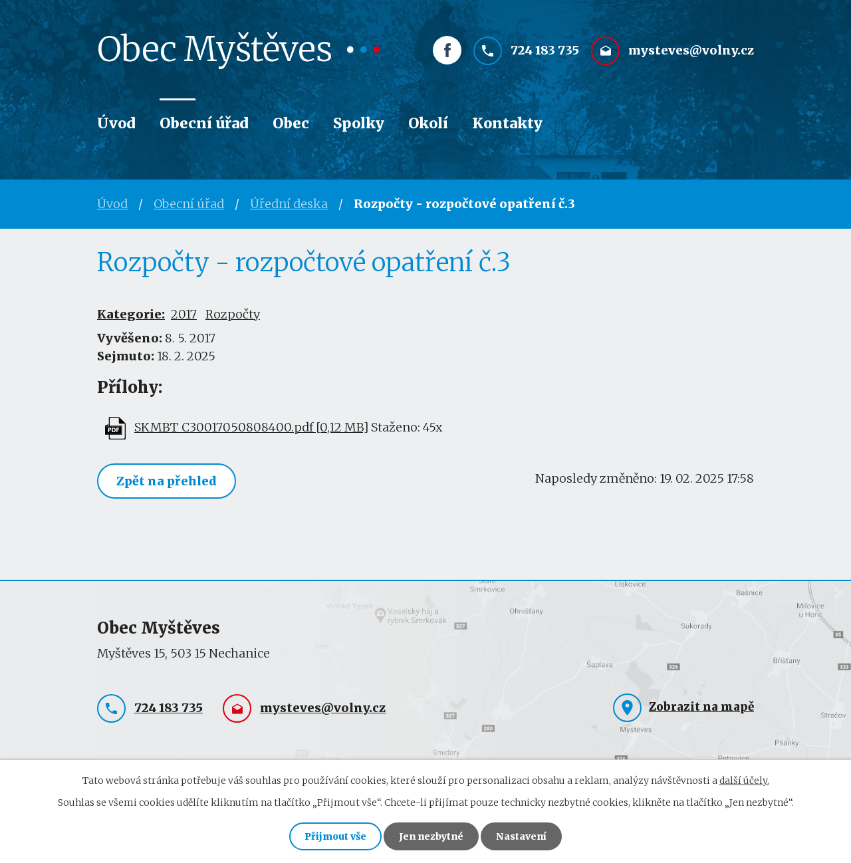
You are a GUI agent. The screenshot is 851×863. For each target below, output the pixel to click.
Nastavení (521, 836)
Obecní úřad (204, 123)
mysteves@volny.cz (691, 51)
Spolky (358, 123)
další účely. (744, 781)
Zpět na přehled (166, 481)
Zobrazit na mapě (701, 706)
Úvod (116, 123)
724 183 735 (545, 51)
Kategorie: (131, 314)
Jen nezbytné (431, 836)
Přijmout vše (335, 836)
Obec (291, 123)
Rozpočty (232, 314)
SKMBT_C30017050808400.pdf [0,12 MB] (251, 427)
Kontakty (507, 123)
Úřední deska (289, 203)
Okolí (428, 123)
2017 (184, 314)
